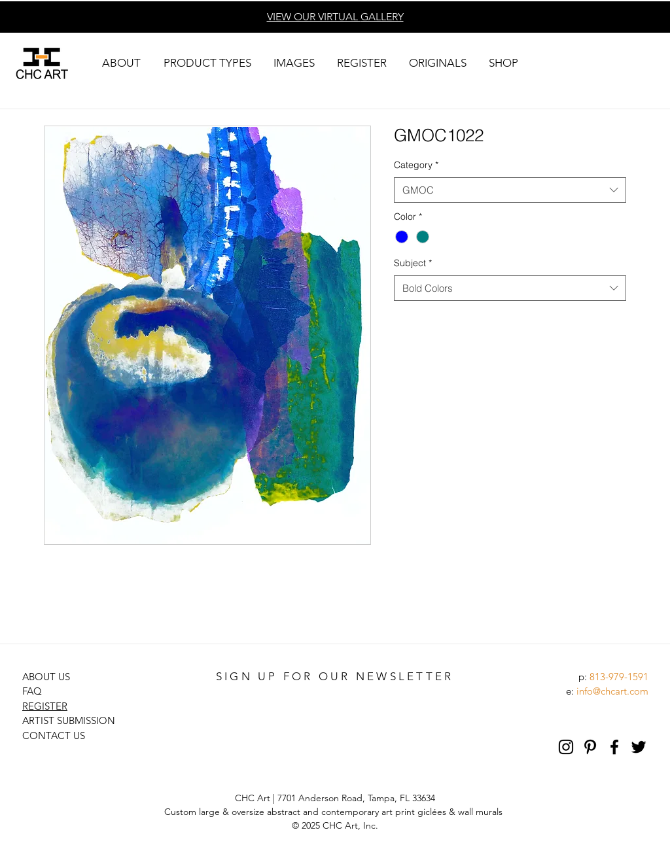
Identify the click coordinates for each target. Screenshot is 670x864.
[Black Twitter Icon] (638, 747)
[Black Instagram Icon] (566, 747)
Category (416, 165)
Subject (413, 263)
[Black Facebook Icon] (614, 747)
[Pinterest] (590, 747)
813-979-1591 (619, 676)
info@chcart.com (612, 691)
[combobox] (510, 190)
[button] (121, 63)
